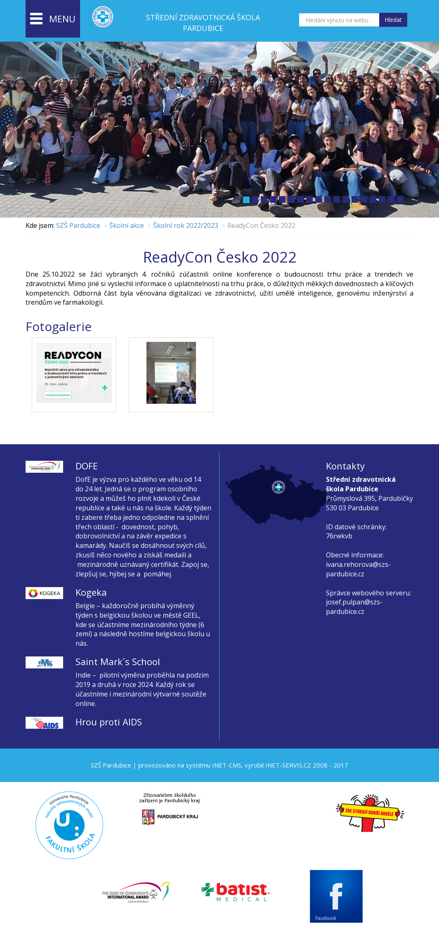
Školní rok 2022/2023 (185, 225)
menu (53, 19)
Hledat (393, 20)
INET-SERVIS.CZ (288, 765)
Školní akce (126, 225)
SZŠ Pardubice (78, 225)
